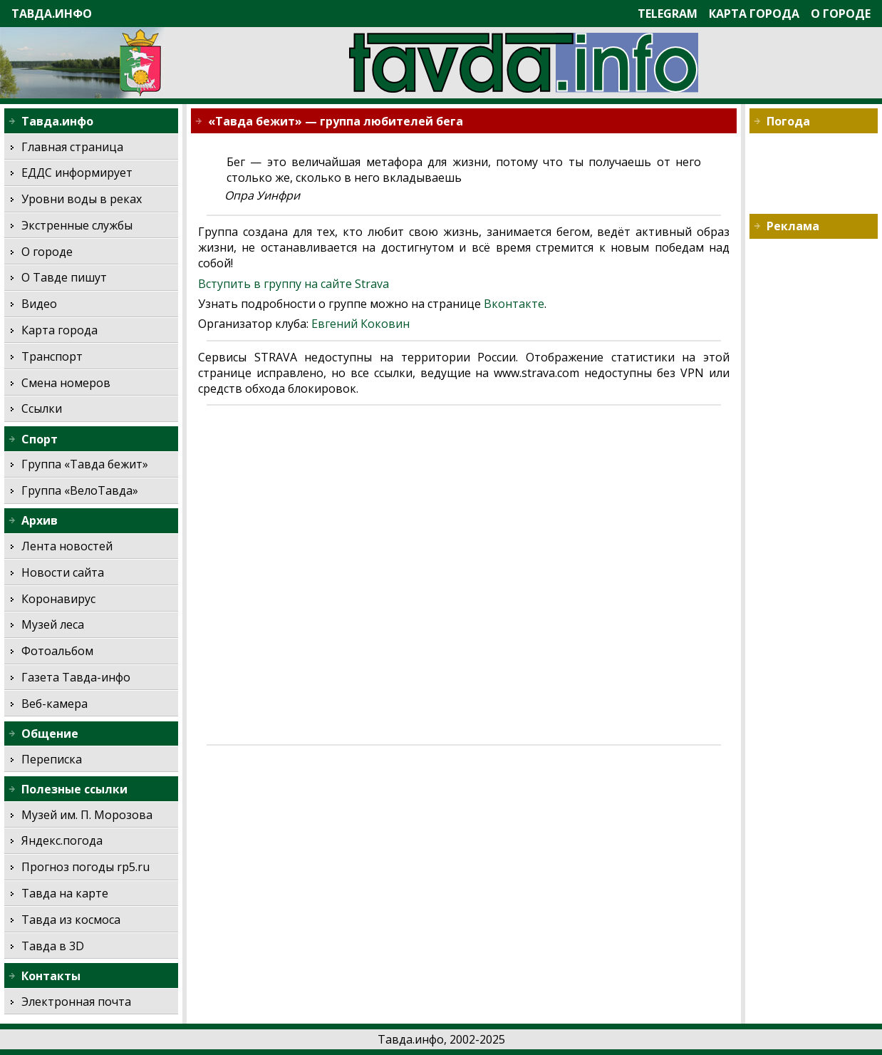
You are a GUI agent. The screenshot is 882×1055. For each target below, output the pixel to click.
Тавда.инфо (51, 13)
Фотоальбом (57, 651)
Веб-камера (54, 703)
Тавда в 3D (52, 946)
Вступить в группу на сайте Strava (293, 284)
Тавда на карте (64, 893)
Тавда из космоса (70, 919)
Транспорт (52, 356)
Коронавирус (58, 599)
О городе (841, 13)
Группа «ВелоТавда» (79, 490)
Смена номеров (65, 383)
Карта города (754, 13)
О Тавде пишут (64, 277)
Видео (39, 304)
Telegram (667, 13)
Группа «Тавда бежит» (84, 464)
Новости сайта (62, 572)
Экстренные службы (77, 225)
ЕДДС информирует (77, 172)
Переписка (51, 759)
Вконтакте (514, 304)
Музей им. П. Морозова (86, 815)
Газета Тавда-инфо (75, 677)
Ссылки (41, 408)
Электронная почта (76, 1001)
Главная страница (72, 147)
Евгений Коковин (360, 323)
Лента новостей (67, 546)
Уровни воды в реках (81, 199)
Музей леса (52, 624)
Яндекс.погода (62, 840)
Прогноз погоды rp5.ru (85, 867)
